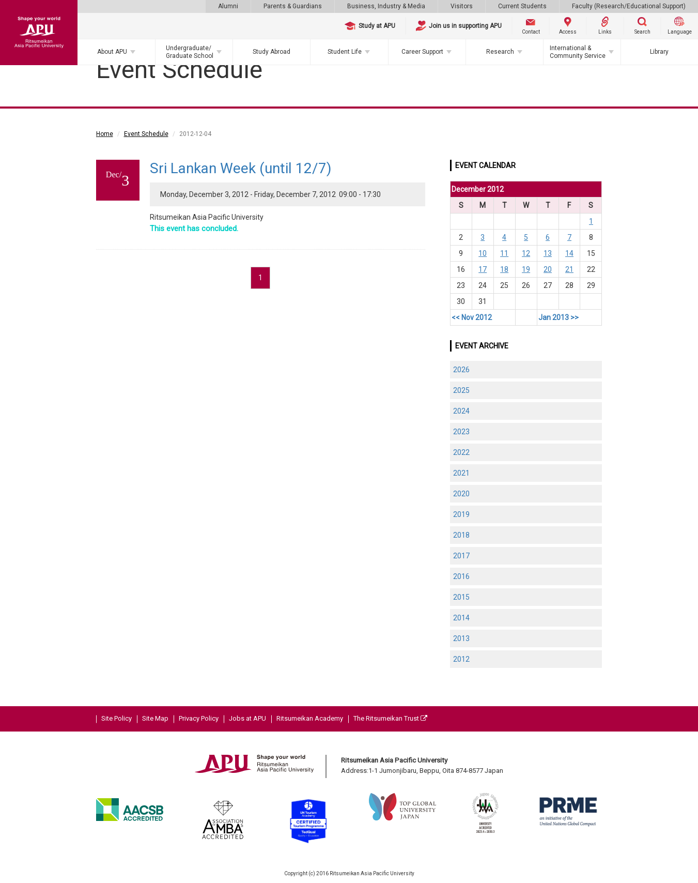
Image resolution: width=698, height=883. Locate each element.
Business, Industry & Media (386, 6)
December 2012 (478, 189)
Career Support (422, 51)
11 (504, 253)
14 (569, 253)
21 (569, 269)
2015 (461, 597)
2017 (461, 556)
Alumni (228, 6)
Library (659, 51)
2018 (461, 535)
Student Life (345, 51)
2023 (461, 432)
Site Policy (116, 718)
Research (500, 51)
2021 (461, 473)
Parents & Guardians (292, 6)
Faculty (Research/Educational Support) (629, 6)
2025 (461, 390)
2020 (461, 494)
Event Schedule (146, 134)
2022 (461, 452)
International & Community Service (578, 51)
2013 (461, 638)
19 (526, 269)
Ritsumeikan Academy (309, 718)
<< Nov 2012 (472, 317)
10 (482, 253)
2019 (461, 514)
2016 (461, 576)
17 (482, 269)
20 (548, 269)
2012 (461, 659)
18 (504, 269)
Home (104, 134)
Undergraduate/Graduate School (189, 51)
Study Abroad (271, 51)
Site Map (155, 718)
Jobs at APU (247, 718)
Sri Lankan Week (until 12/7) (241, 168)
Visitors (462, 6)
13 (548, 253)
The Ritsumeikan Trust (390, 718)
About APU (112, 51)
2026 (461, 370)
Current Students (522, 6)
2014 (461, 618)
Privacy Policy (199, 718)
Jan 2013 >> (558, 317)
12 (526, 253)
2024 (461, 411)
